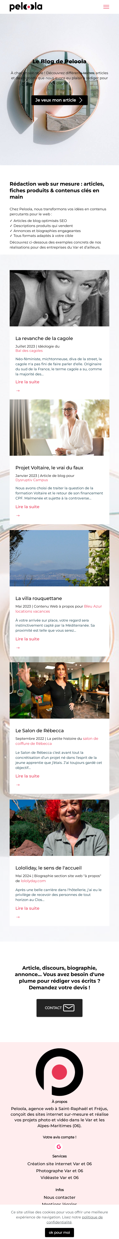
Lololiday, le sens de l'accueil (48, 868)
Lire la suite (27, 382)
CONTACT (59, 1008)
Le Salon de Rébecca (39, 730)
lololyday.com (33, 880)
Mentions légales (59, 1204)
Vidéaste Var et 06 (60, 1177)
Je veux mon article (59, 100)
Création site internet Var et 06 (59, 1163)
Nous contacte (59, 1197)
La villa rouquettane (38, 598)
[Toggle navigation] (106, 7)
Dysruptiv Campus (31, 480)
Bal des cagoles (29, 351)
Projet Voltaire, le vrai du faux (49, 467)
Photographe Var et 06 (59, 1170)
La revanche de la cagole (44, 338)
